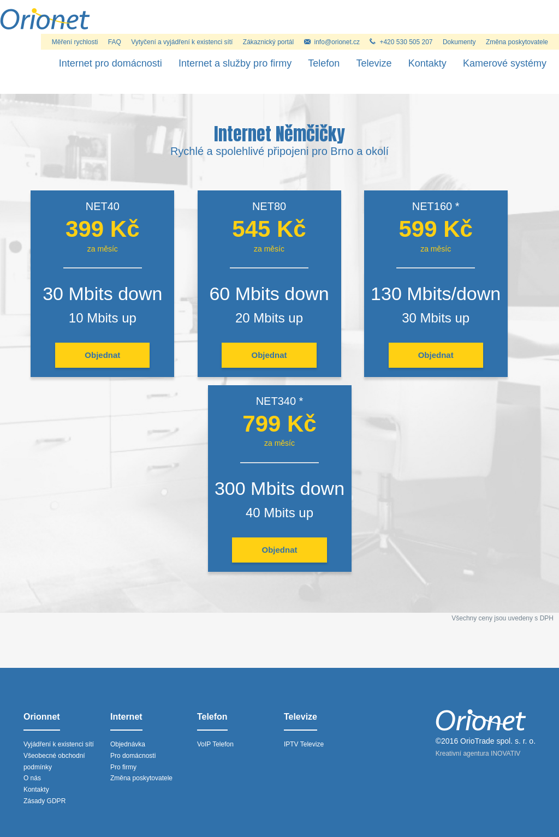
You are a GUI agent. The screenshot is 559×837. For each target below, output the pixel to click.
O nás (32, 778)
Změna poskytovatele (517, 42)
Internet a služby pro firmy (235, 63)
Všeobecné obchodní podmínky (54, 761)
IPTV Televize (304, 744)
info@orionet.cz (332, 42)
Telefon (324, 63)
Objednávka (127, 744)
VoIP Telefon (215, 744)
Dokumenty (459, 42)
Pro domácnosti (133, 756)
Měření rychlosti (75, 42)
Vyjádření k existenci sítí (58, 744)
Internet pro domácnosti (110, 63)
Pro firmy (123, 767)
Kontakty (427, 63)
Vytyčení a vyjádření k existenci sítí (182, 42)
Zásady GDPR (44, 801)
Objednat (102, 355)
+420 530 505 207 (401, 42)
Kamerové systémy (504, 63)
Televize (374, 63)
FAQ (114, 42)
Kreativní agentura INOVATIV (478, 753)
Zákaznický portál (268, 42)
